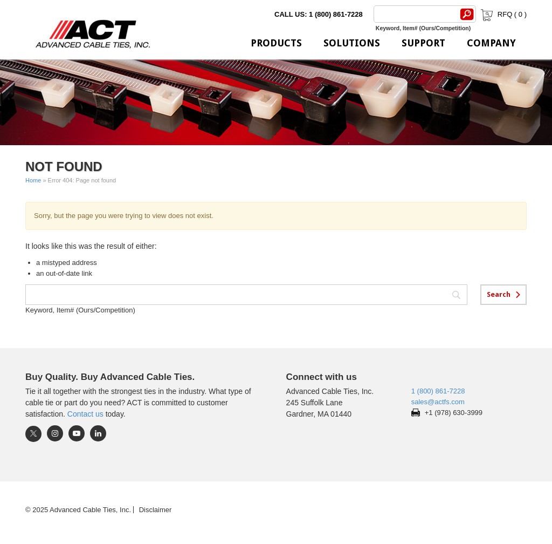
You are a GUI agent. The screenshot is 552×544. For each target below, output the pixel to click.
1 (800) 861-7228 (438, 391)
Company (491, 43)
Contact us (85, 414)
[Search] (414, 14)
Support (423, 43)
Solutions (351, 43)
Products (276, 43)
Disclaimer (155, 510)
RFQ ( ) (503, 14)
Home (33, 180)
